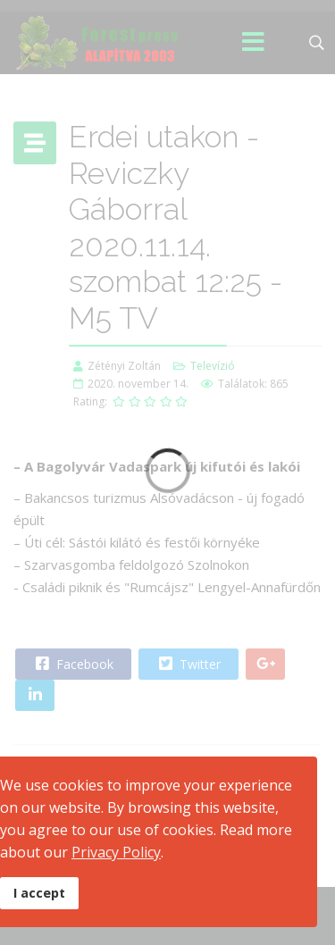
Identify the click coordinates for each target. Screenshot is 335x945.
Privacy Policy (116, 852)
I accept (39, 892)
